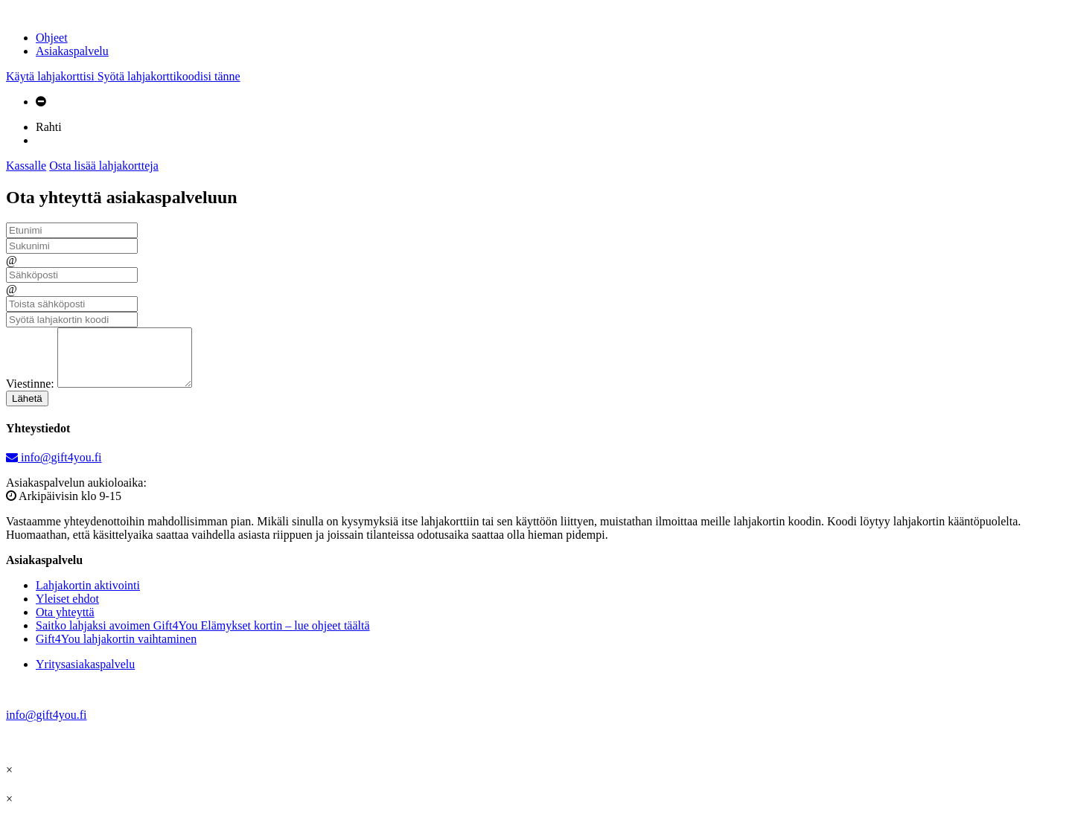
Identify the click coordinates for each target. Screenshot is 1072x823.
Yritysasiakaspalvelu (85, 675)
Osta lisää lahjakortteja (104, 165)
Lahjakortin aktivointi (88, 596)
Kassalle (26, 165)
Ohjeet (52, 37)
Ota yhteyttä (65, 623)
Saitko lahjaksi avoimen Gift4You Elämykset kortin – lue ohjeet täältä (203, 636)
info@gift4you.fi (54, 468)
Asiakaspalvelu (72, 51)
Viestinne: (30, 394)
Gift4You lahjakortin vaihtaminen (116, 650)
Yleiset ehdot (67, 609)
